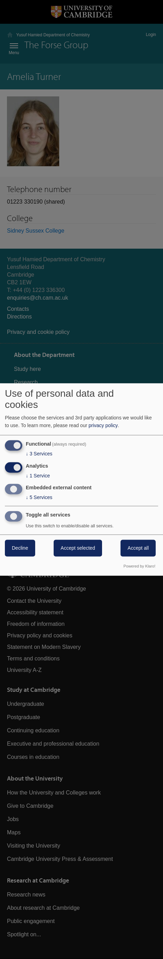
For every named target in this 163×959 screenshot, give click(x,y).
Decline (20, 548)
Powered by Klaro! (139, 566)
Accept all (138, 548)
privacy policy (103, 425)
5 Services (39, 497)
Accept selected (78, 548)
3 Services (39, 453)
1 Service (38, 475)
